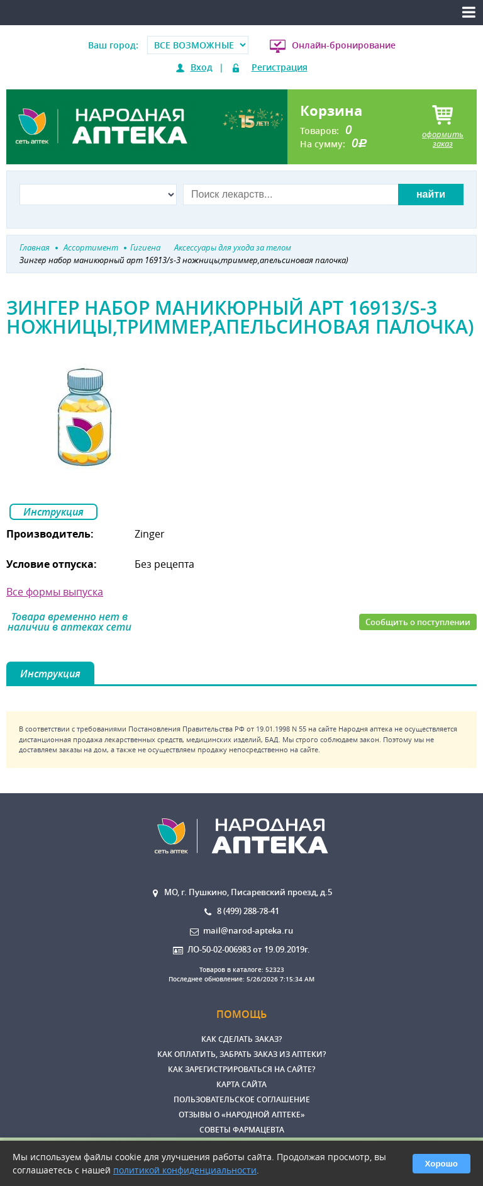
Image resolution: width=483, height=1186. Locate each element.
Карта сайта (241, 1084)
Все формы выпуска (54, 592)
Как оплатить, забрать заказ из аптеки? (241, 1054)
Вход (202, 67)
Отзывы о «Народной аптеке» (242, 1114)
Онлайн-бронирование (344, 45)
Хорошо (441, 1163)
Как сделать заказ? (241, 1039)
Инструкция (53, 512)
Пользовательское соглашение (242, 1099)
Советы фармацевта (241, 1129)
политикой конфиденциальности (185, 1170)
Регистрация (280, 67)
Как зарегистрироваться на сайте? (241, 1069)
